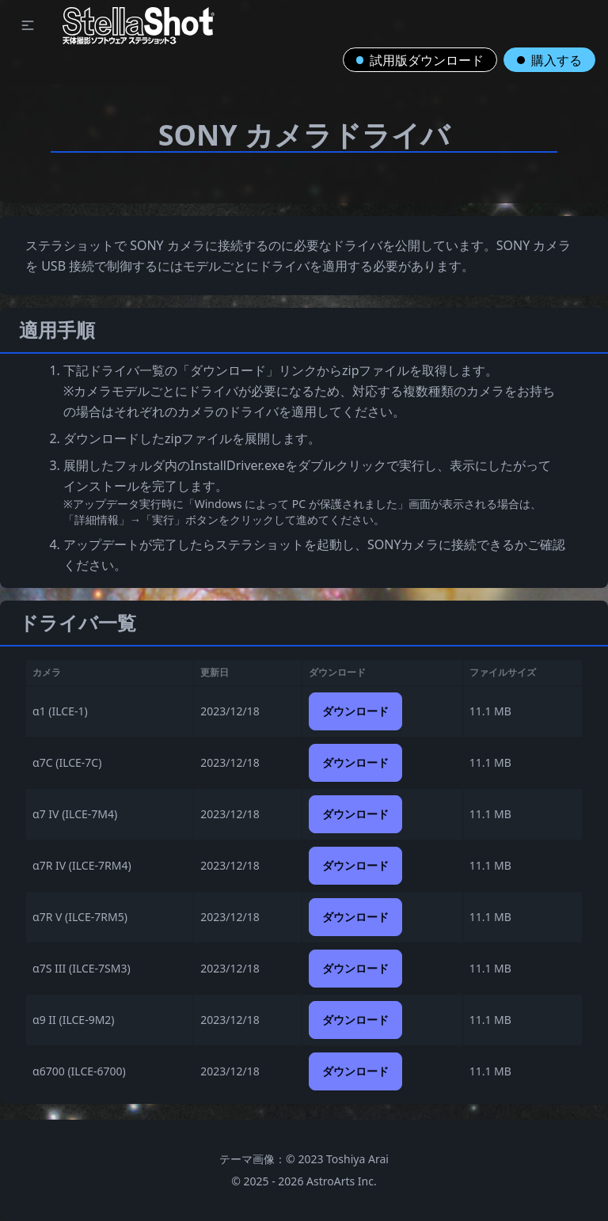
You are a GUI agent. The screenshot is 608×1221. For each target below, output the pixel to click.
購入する (549, 60)
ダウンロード (355, 711)
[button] (27, 25)
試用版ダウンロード (420, 60)
